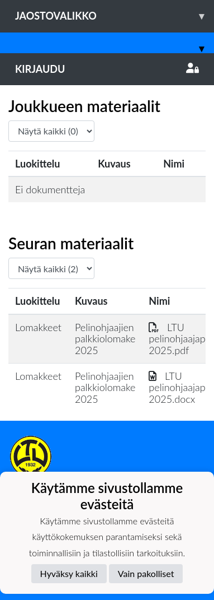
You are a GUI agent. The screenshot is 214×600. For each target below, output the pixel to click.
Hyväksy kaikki (69, 573)
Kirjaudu (107, 69)
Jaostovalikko (114, 16)
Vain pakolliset (146, 573)
